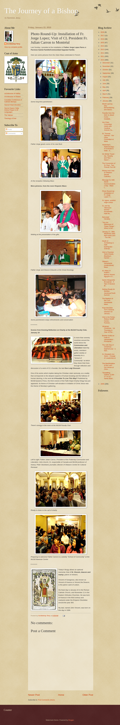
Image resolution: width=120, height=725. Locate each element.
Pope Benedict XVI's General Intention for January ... (108, 310)
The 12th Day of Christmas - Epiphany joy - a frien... (109, 348)
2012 (103, 53)
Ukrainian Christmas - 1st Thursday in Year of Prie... (108, 329)
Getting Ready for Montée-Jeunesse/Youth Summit (108, 292)
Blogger (71, 720)
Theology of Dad (10, 118)
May (104, 87)
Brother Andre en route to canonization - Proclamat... (108, 338)
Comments (11, 133)
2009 (103, 384)
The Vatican (8, 115)
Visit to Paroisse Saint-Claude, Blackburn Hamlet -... (108, 255)
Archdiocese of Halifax (12, 93)
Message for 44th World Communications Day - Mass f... (108, 184)
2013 (103, 49)
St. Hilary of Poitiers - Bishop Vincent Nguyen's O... (108, 273)
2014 (103, 46)
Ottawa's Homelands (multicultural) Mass (108, 264)
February (105, 97)
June (104, 83)
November (106, 66)
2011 (103, 56)
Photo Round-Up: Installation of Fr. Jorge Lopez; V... (108, 194)
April (104, 90)
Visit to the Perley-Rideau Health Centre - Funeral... (108, 320)
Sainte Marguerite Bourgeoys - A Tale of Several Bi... (108, 283)
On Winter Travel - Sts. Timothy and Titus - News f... (108, 157)
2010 (103, 60)
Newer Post (34, 695)
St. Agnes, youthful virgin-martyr (109, 201)
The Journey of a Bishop (41, 11)
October (105, 70)
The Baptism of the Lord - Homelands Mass (107, 301)
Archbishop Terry (13, 44)
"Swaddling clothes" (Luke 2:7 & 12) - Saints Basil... (108, 375)
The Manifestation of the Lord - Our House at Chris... (108, 366)
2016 (103, 39)
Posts (9, 129)
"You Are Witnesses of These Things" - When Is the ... (108, 225)
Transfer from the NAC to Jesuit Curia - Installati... (108, 116)
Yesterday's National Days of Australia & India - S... (108, 147)
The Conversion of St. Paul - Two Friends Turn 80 (108, 165)
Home (61, 695)
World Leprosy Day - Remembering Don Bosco (108, 107)
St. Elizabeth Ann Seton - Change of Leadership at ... (109, 357)
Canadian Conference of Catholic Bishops (13, 101)
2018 (103, 32)
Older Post (87, 695)
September (106, 73)
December (106, 63)
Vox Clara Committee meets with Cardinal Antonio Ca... (107, 126)
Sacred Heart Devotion (12, 105)
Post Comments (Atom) (46, 700)
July (104, 80)
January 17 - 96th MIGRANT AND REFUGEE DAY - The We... (108, 234)
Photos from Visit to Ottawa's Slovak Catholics (108, 173)
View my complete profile (13, 47)
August (105, 77)
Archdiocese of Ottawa (12, 97)
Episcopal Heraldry (106, 218)
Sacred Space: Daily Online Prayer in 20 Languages (11, 110)
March (104, 94)
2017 (103, 35)
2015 (103, 42)
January (105, 101)
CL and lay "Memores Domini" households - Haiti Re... (107, 209)
